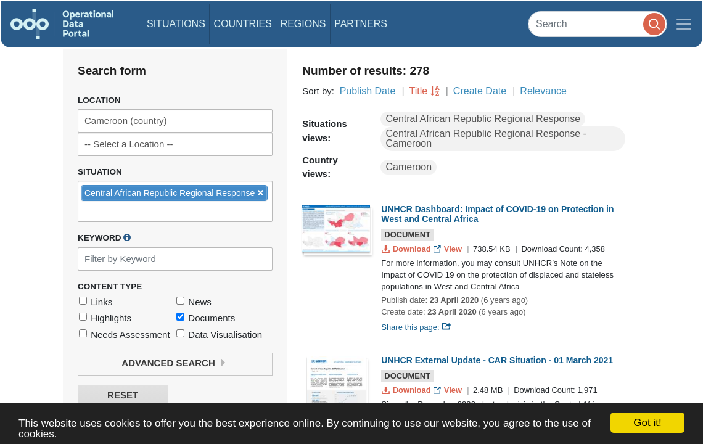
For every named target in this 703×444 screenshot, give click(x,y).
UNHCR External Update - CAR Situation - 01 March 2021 (497, 360)
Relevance (543, 91)
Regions (303, 23)
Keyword (104, 237)
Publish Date (368, 91)
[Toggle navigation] (684, 24)
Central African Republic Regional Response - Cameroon (485, 138)
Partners (360, 23)
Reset (122, 395)
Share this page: (416, 327)
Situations (176, 23)
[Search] (597, 23)
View (449, 248)
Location (99, 100)
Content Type (110, 286)
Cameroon (408, 167)
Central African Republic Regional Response (482, 118)
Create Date (479, 91)
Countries (243, 23)
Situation (100, 171)
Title (418, 91)
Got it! (647, 423)
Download (407, 248)
